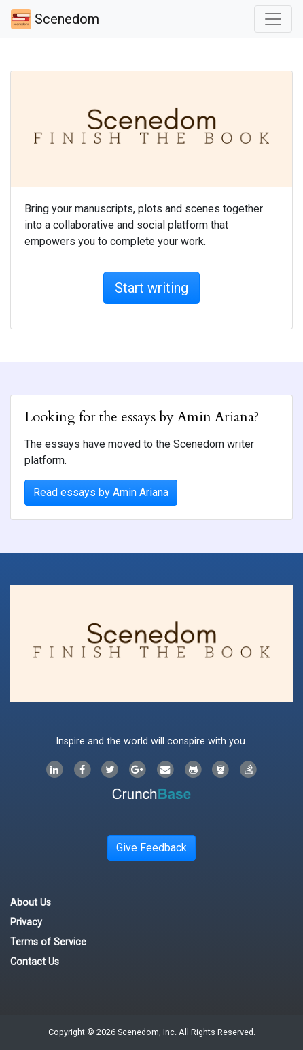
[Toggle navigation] (273, 19)
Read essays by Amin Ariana (100, 492)
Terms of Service (48, 942)
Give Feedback (151, 847)
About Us (30, 902)
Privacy (26, 922)
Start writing (151, 288)
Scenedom (55, 19)
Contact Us (34, 962)
